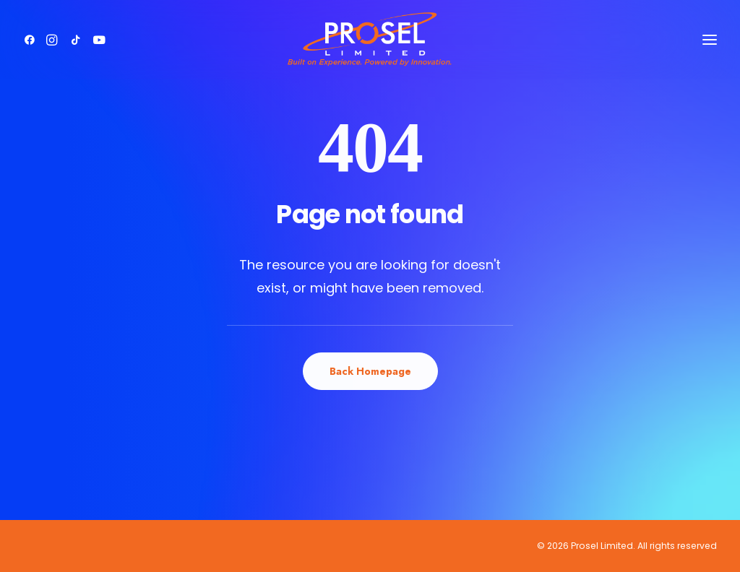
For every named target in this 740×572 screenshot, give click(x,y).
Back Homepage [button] (370, 371)
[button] (32, 35)
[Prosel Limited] (370, 35)
